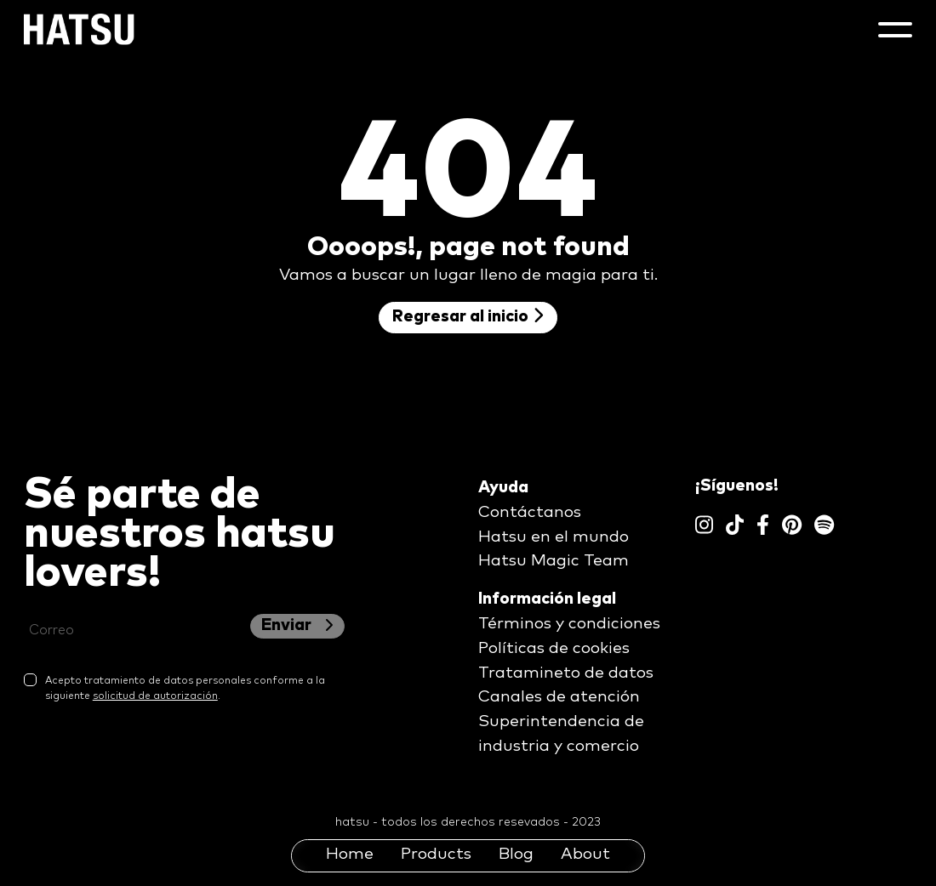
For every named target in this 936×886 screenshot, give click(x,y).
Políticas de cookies (554, 648)
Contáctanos (529, 512)
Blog (516, 854)
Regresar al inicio (468, 316)
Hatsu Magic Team (553, 561)
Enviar (297, 625)
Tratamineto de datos (565, 673)
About (585, 854)
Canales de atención (559, 697)
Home (350, 854)
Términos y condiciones (569, 624)
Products (436, 854)
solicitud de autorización (155, 696)
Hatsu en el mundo (553, 537)
